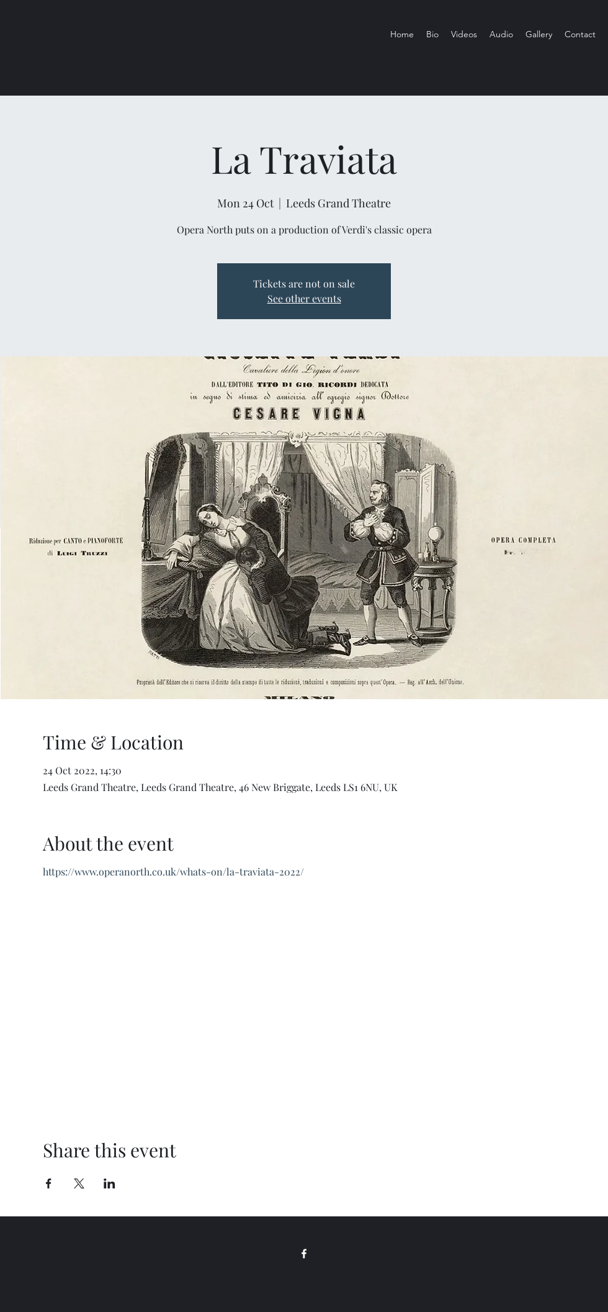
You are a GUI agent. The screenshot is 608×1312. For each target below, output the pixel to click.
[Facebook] (304, 1253)
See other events (304, 298)
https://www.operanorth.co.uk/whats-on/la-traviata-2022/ (173, 871)
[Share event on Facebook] (49, 1183)
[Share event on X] (79, 1183)
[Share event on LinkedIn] (109, 1183)
